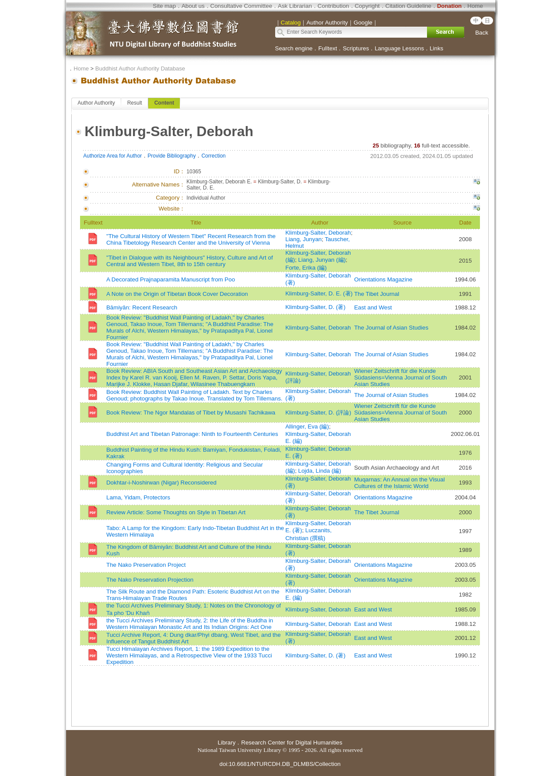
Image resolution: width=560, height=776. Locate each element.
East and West (373, 307)
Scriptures (356, 48)
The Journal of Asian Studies (391, 327)
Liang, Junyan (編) (322, 259)
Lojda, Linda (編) (319, 470)
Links (436, 48)
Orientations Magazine (383, 279)
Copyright (367, 6)
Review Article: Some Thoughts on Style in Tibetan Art (175, 512)
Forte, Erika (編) (305, 267)
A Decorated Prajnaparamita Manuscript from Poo (170, 279)
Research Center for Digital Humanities (291, 742)
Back (481, 32)
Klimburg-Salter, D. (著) (315, 307)
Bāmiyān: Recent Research (141, 307)
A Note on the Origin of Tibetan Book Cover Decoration (177, 294)
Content (164, 103)
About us (193, 6)
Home (475, 6)
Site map (164, 6)
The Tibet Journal (376, 294)
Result (134, 103)
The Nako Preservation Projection (149, 579)
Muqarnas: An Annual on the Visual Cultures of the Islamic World (399, 482)
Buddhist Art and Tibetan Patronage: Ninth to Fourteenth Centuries (192, 434)
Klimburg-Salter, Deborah (318, 232)
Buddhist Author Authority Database (140, 68)
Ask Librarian (295, 6)
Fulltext (327, 48)
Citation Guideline (408, 6)
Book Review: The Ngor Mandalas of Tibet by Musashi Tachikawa (190, 412)
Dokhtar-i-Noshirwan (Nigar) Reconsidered (161, 482)
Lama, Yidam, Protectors (138, 497)
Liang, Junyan (303, 239)
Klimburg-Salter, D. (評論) (318, 412)
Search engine (294, 48)
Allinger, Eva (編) (307, 426)
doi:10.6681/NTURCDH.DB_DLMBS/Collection (279, 764)
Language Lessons (399, 48)
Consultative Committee (241, 6)
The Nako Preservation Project (146, 565)
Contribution (333, 6)
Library (227, 742)
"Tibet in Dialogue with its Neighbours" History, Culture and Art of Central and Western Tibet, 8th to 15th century (189, 260)
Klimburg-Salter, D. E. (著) (319, 293)
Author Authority (96, 103)
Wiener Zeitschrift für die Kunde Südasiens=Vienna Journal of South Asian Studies (400, 377)
